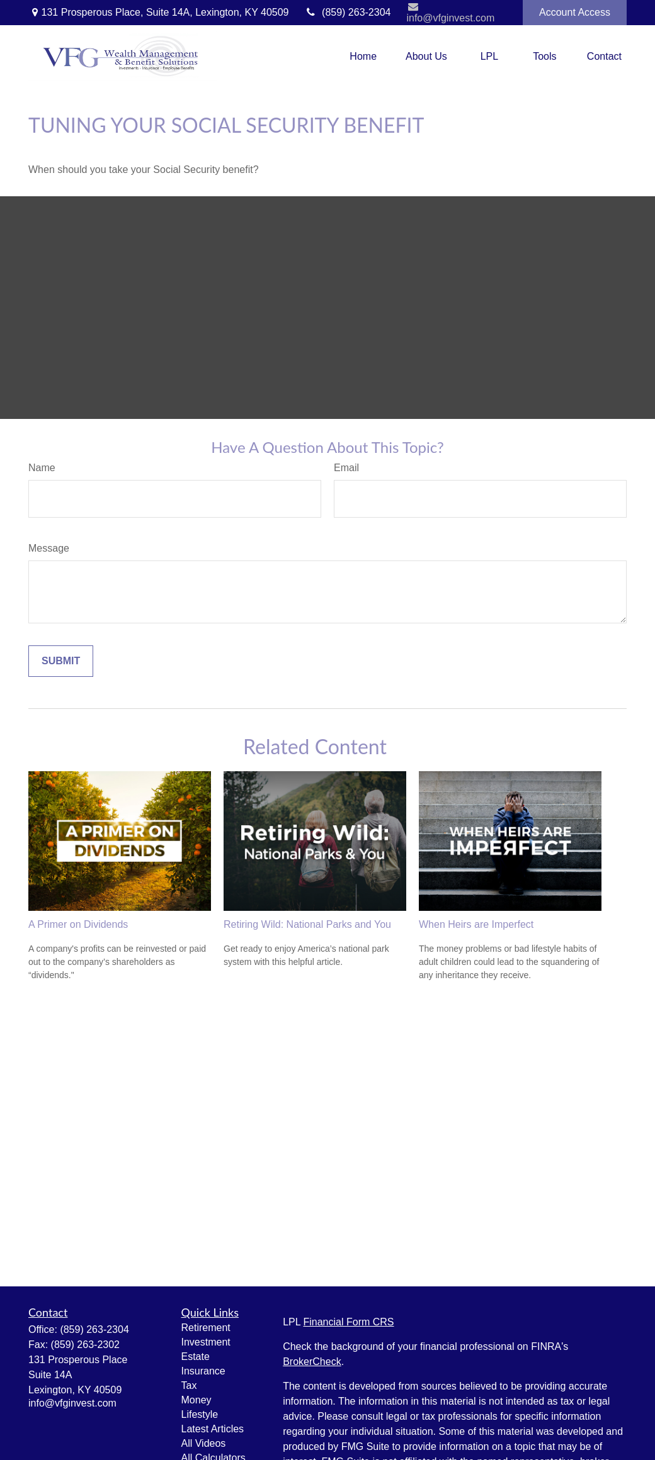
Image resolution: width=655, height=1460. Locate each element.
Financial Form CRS (348, 1322)
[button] (363, 56)
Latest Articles (212, 1429)
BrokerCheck (312, 1361)
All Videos (203, 1443)
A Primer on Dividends (78, 924)
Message (48, 548)
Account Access (574, 12)
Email (346, 467)
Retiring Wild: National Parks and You (307, 924)
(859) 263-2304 (347, 12)
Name (41, 467)
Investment (206, 1342)
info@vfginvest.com (450, 12)
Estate (195, 1356)
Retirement (206, 1327)
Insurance (203, 1371)
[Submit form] (60, 661)
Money (196, 1400)
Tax (189, 1385)
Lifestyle (200, 1414)
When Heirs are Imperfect (476, 924)
